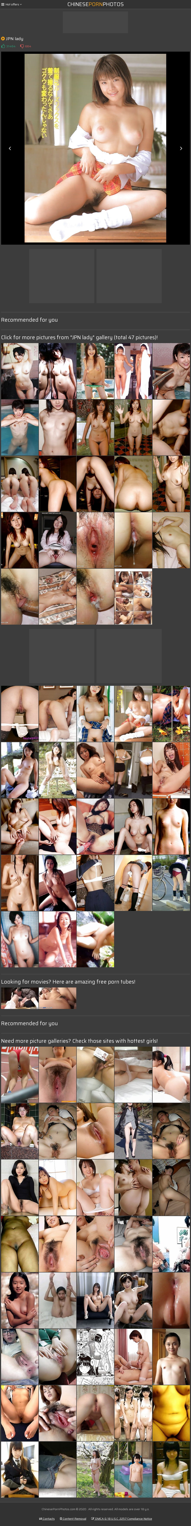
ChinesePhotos (95, 4)
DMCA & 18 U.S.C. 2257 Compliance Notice (121, 1518)
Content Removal (73, 1518)
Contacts (47, 1518)
